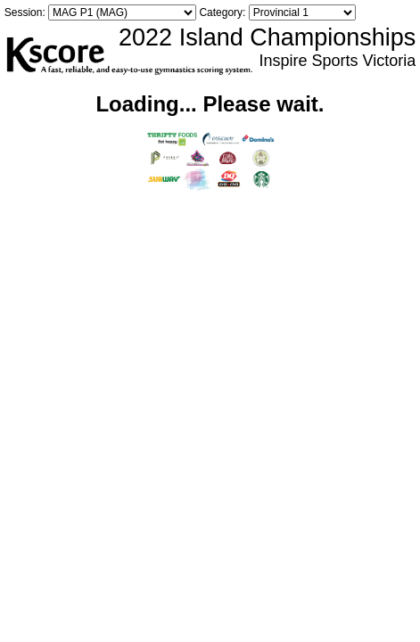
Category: (222, 12)
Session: (24, 12)
